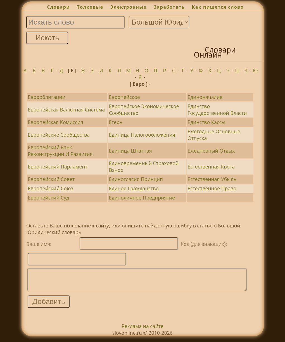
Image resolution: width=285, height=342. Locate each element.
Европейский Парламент (57, 166)
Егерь (115, 122)
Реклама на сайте (142, 330)
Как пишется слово (218, 7)
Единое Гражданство (134, 188)
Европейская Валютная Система (66, 109)
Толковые (90, 7)
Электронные (128, 7)
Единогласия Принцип (136, 179)
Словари (58, 7)
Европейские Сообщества (59, 134)
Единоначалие (204, 97)
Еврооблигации (46, 97)
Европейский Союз (50, 188)
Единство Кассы (206, 122)
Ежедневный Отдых (211, 150)
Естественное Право (211, 188)
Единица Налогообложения (142, 134)
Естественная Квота (211, 166)
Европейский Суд (48, 197)
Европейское (124, 97)
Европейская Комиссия (55, 122)
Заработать (169, 7)
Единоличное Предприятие (142, 197)
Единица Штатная (130, 150)
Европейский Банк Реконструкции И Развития (60, 150)
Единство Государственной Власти (217, 109)
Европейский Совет (51, 179)
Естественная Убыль (211, 179)
